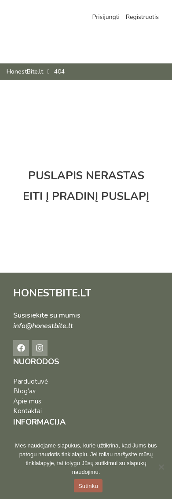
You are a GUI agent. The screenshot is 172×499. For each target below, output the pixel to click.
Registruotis (142, 17)
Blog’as (24, 391)
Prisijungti (105, 17)
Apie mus (27, 401)
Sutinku (88, 486)
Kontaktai (27, 411)
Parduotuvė (30, 381)
